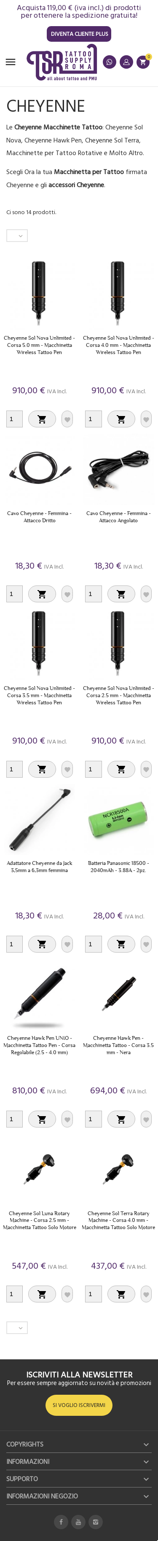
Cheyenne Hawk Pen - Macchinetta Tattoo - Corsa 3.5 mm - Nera (118, 1045)
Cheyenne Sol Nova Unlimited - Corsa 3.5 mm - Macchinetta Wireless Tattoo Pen (39, 695)
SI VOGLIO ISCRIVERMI (79, 1405)
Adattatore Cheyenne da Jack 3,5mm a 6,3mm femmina (39, 866)
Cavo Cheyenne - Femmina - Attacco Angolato (118, 517)
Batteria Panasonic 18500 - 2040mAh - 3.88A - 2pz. (118, 866)
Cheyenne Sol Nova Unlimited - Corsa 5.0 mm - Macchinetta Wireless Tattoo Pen (39, 345)
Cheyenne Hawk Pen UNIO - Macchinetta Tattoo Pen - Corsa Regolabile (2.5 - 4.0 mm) (39, 1045)
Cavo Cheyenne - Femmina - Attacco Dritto (39, 517)
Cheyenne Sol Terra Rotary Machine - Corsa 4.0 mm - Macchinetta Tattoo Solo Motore (118, 1220)
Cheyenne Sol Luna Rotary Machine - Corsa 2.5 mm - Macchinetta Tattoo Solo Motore (39, 1220)
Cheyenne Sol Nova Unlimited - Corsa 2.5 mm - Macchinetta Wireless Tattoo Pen (118, 695)
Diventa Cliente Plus (79, 34)
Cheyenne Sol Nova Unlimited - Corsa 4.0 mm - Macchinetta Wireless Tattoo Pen (118, 345)
